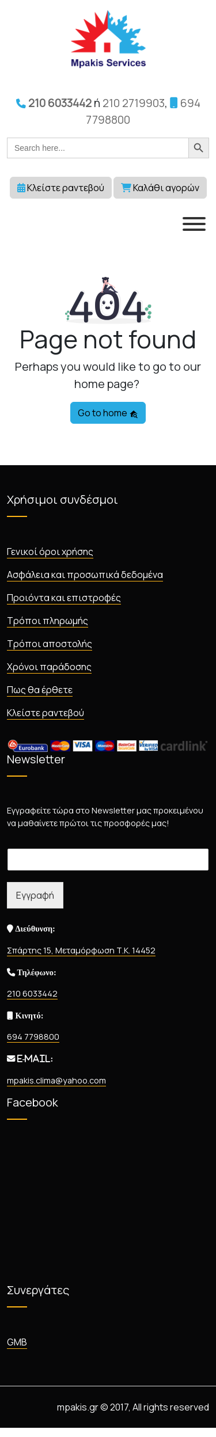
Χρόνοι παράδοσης (49, 666)
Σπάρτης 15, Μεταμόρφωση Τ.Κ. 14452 (81, 950)
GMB (17, 1342)
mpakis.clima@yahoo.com (56, 1080)
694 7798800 (33, 1036)
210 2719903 (134, 103)
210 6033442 (54, 103)
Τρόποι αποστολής (49, 643)
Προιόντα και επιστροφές (64, 597)
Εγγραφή (35, 895)
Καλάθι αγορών (160, 187)
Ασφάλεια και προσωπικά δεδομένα (85, 574)
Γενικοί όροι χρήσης (50, 551)
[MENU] (194, 224)
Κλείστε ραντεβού (60, 187)
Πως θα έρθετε (40, 689)
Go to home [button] (108, 412)
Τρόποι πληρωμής (47, 620)
